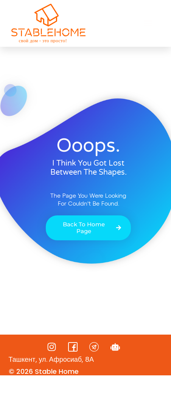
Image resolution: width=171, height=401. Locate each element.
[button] (148, 23)
